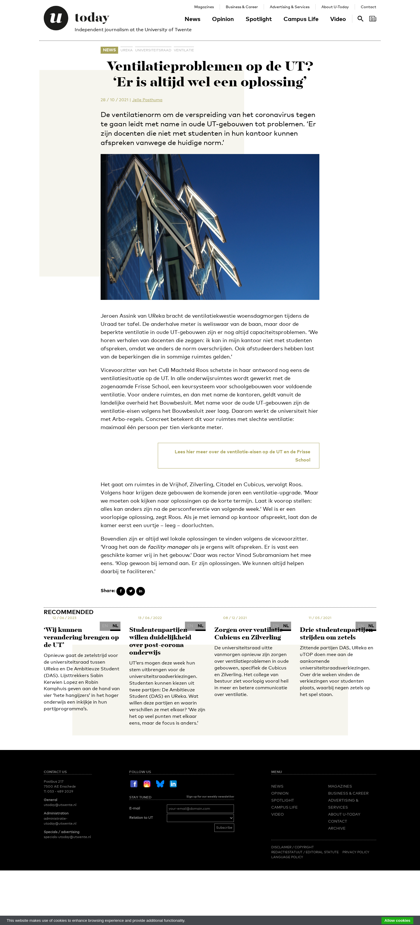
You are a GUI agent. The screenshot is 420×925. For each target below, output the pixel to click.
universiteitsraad (153, 50)
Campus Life (301, 18)
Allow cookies (397, 920)
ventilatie (184, 50)
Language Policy (287, 857)
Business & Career (242, 6)
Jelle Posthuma (147, 99)
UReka (126, 50)
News (192, 18)
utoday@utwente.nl (60, 805)
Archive (337, 828)
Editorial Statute (322, 852)
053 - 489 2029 (60, 791)
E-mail (134, 808)
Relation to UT (141, 818)
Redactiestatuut (287, 852)
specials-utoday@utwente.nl (67, 837)
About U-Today (335, 6)
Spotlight (259, 18)
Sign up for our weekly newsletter (210, 796)
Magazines (204, 6)
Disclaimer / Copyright (292, 847)
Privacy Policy (355, 852)
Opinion (223, 18)
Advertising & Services (289, 6)
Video (338, 18)
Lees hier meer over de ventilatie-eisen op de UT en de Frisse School (242, 456)
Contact (368, 6)
